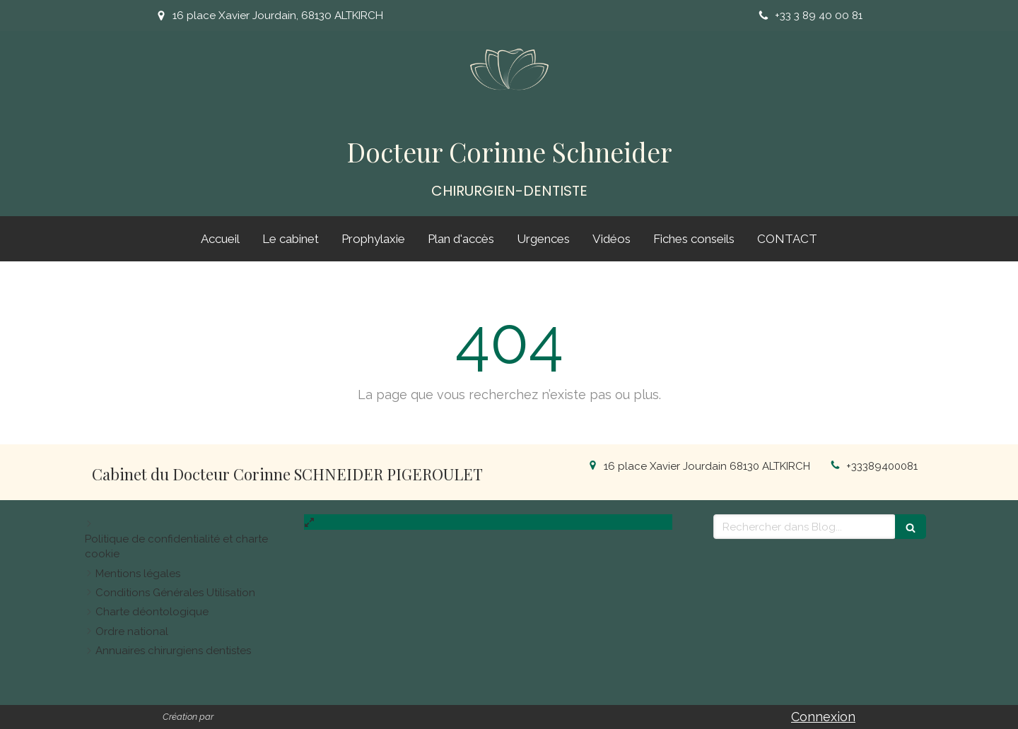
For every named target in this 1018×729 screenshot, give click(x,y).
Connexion (823, 716)
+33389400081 (882, 466)
